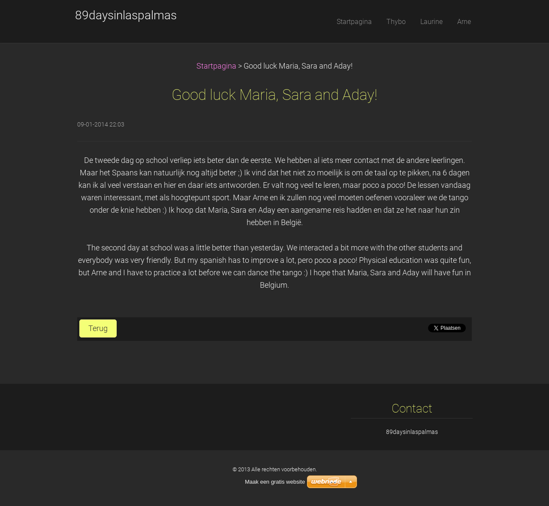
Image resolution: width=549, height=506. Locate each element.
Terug (98, 328)
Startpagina (216, 66)
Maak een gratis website (275, 482)
